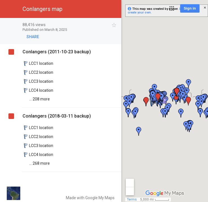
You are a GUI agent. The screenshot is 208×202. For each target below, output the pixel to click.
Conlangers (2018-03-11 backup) (57, 116)
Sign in (190, 8)
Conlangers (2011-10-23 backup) (57, 51)
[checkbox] (114, 25)
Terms (132, 199)
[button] (171, 8)
